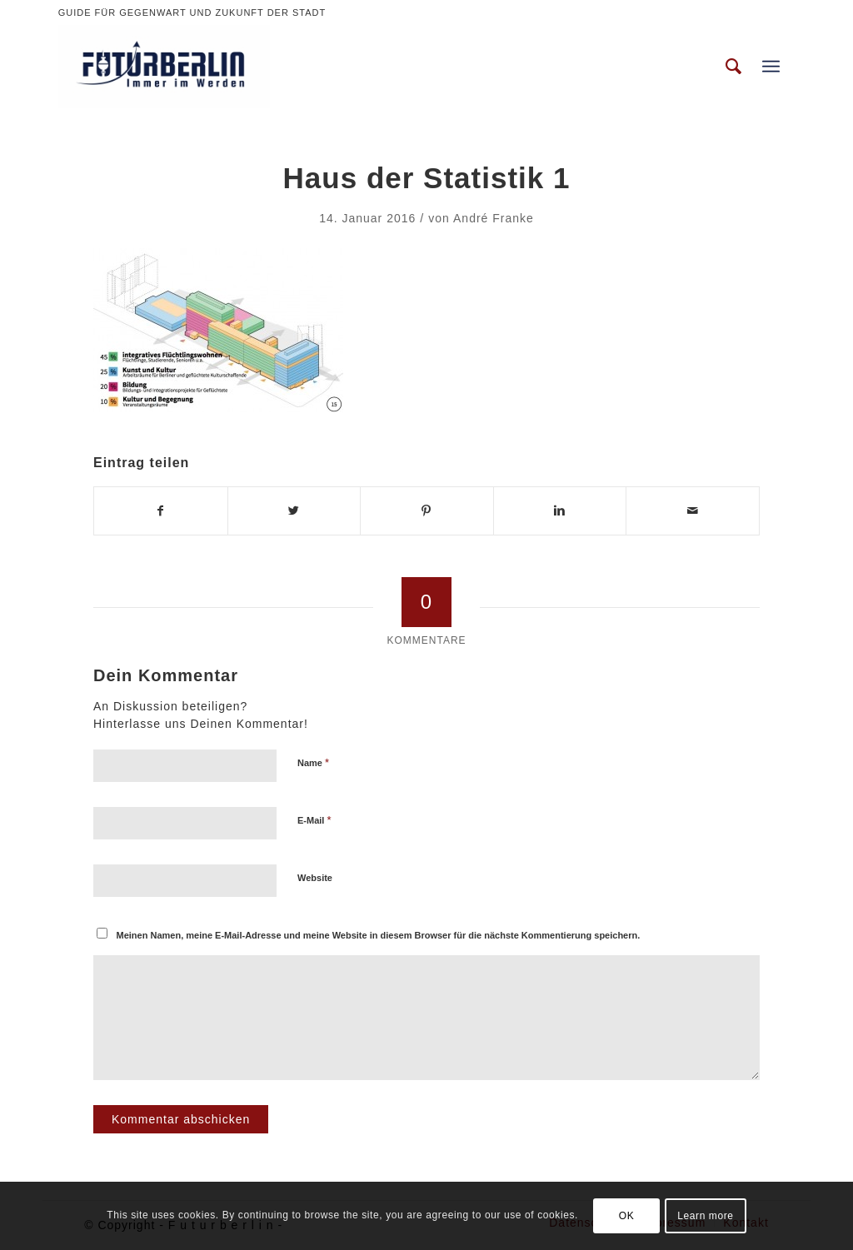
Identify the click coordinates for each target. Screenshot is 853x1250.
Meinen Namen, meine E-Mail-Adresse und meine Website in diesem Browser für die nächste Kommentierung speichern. (379, 935)
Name (313, 762)
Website (314, 878)
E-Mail (314, 820)
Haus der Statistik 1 (427, 178)
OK (627, 1216)
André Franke (493, 218)
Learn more (705, 1216)
